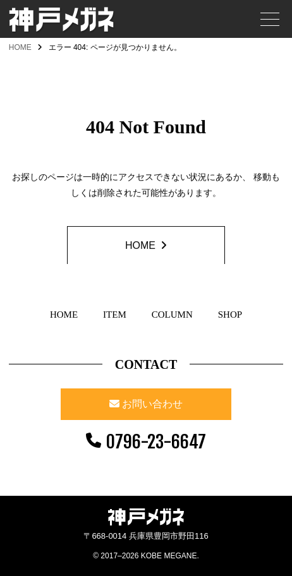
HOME (20, 47)
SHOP (230, 314)
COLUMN (172, 314)
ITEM (114, 314)
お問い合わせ (152, 404)
